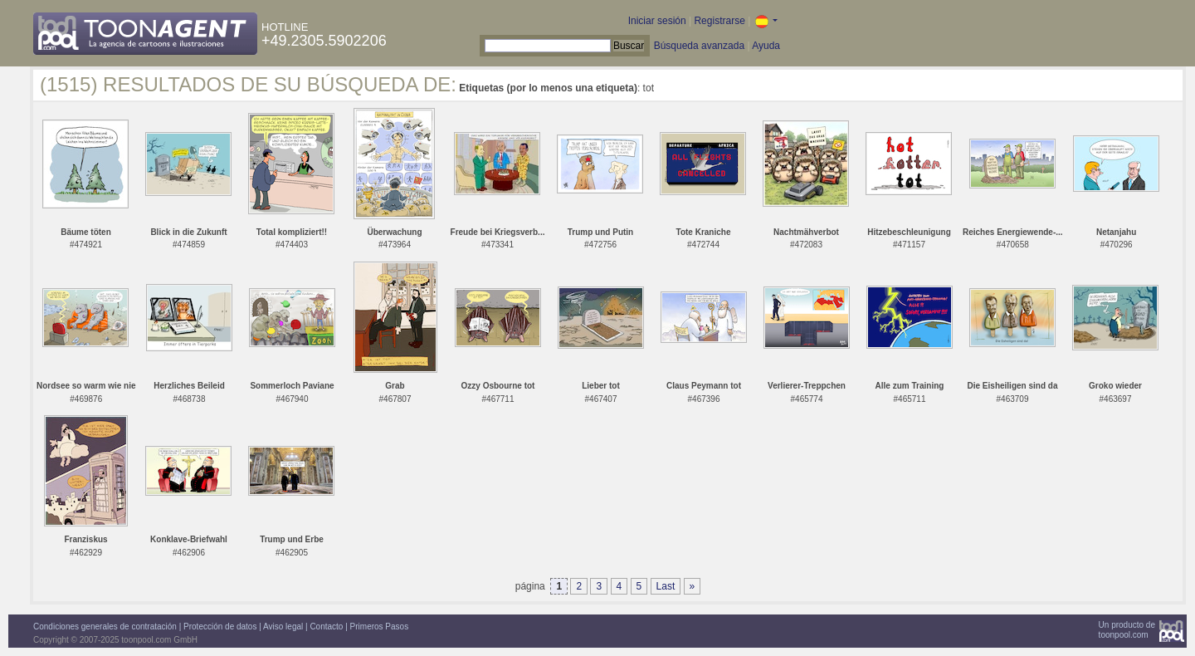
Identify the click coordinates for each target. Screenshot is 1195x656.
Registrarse (719, 21)
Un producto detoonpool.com (1127, 629)
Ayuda (766, 45)
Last (666, 586)
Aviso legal (283, 626)
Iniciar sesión (657, 21)
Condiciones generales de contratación (105, 626)
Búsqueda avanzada (699, 45)
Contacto (326, 626)
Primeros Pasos (379, 626)
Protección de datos (219, 626)
